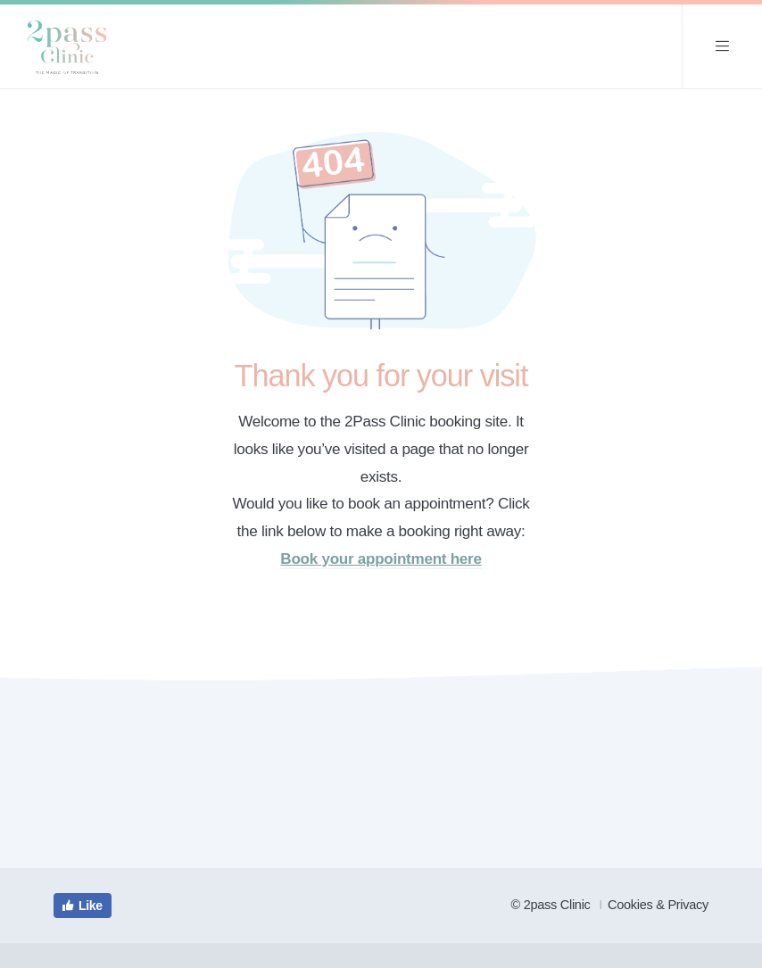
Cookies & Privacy (658, 905)
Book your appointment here (380, 558)
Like (82, 905)
